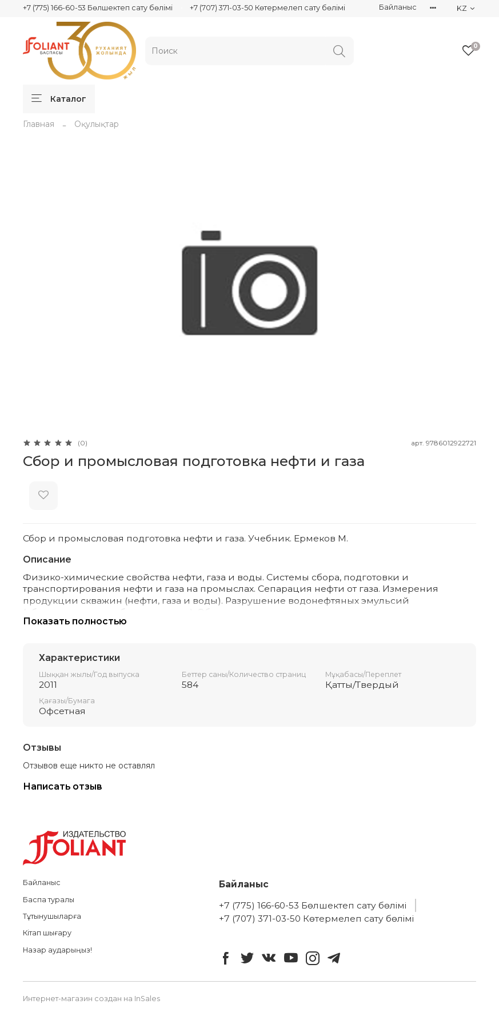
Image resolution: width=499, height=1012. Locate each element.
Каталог (58, 99)
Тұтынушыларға (52, 916)
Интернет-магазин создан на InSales (91, 998)
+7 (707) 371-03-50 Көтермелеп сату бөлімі (267, 7)
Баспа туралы (48, 899)
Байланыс (398, 7)
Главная (38, 124)
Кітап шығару (47, 933)
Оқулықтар (96, 124)
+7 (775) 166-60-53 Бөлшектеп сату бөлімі (98, 7)
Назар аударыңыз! (57, 950)
